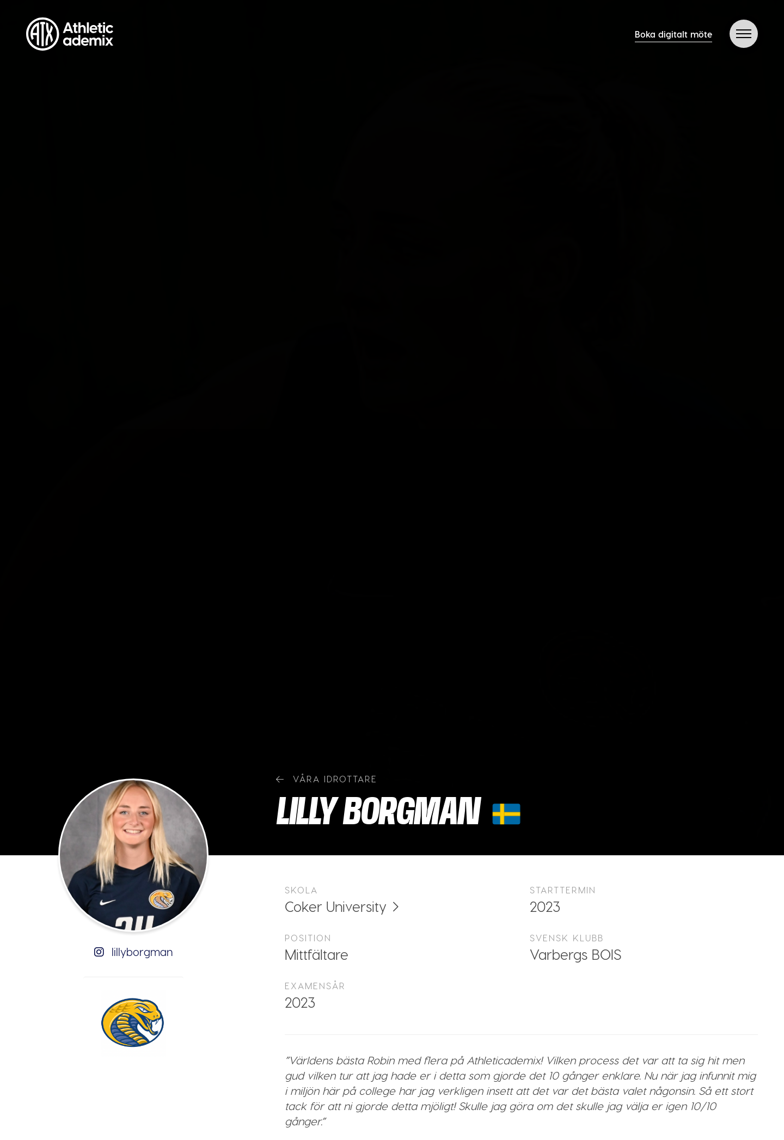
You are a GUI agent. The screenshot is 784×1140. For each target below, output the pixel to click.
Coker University (336, 906)
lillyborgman (133, 951)
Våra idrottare (326, 779)
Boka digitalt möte (673, 34)
